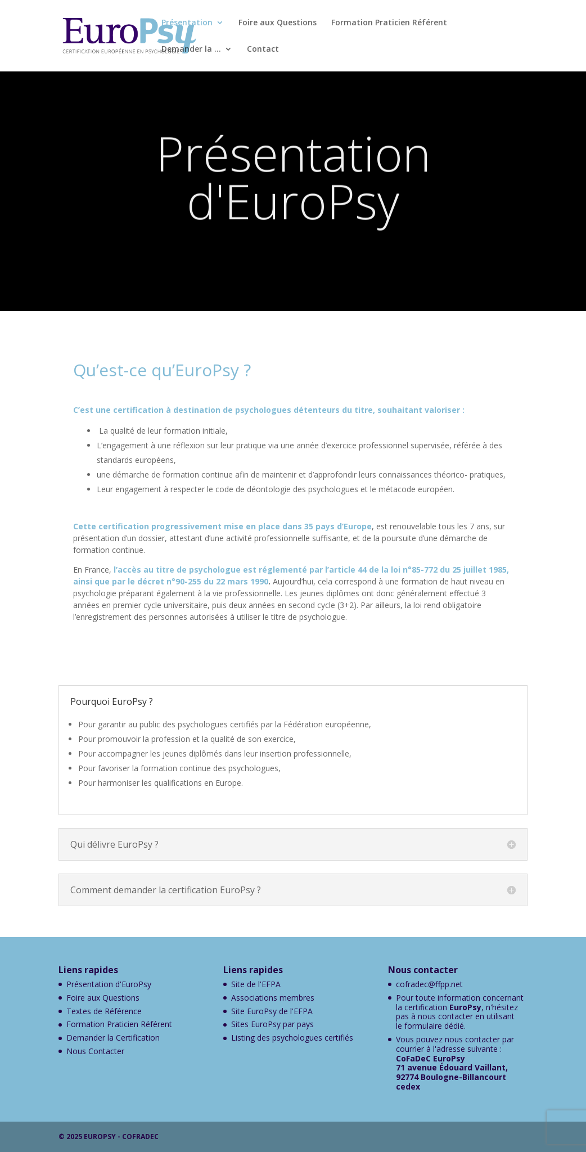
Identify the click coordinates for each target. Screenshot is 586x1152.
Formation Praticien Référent (389, 23)
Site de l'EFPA (256, 984)
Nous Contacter (95, 1051)
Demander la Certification (113, 1037)
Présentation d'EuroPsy (108, 984)
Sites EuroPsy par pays (272, 1024)
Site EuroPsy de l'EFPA (272, 1011)
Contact (263, 49)
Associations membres (272, 997)
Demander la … (191, 49)
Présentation (187, 23)
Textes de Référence (104, 1011)
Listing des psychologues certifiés (292, 1037)
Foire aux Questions (277, 23)
